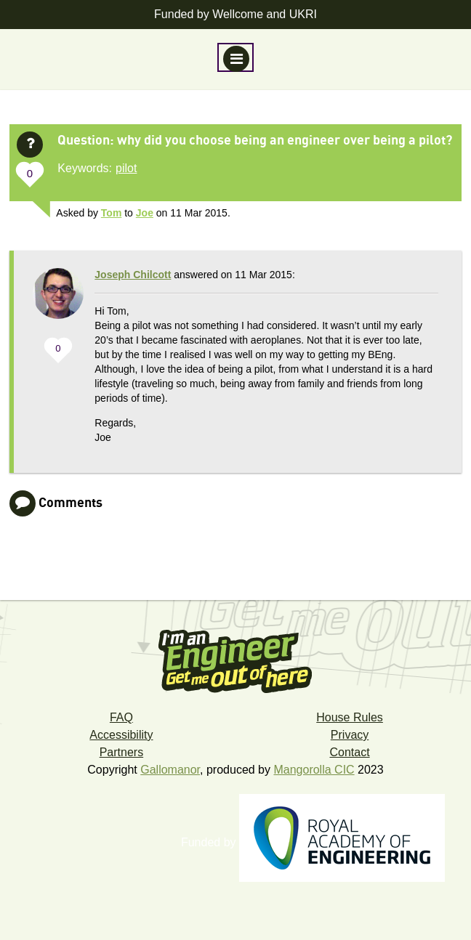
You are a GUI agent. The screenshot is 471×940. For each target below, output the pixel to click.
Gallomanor (170, 769)
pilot (126, 168)
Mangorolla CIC (313, 769)
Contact (349, 752)
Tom (111, 213)
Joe (144, 213)
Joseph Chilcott (132, 274)
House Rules (349, 717)
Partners (121, 752)
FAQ (121, 717)
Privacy (350, 735)
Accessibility (121, 735)
